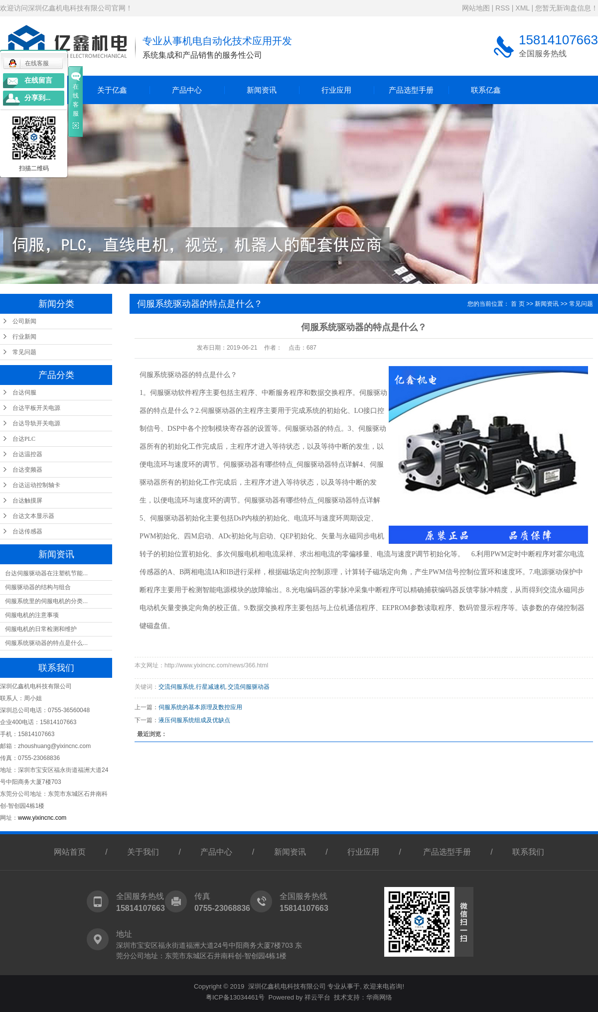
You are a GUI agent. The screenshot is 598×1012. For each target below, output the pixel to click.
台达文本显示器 (33, 515)
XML (522, 8)
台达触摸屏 (27, 500)
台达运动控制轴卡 (36, 485)
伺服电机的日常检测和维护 (41, 629)
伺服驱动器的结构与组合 (38, 587)
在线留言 (38, 80)
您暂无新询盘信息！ (566, 8)
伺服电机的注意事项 (32, 615)
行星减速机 (211, 686)
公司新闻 (24, 321)
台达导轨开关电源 (36, 423)
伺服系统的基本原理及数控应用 (200, 707)
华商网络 (379, 997)
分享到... (37, 98)
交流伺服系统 (176, 686)
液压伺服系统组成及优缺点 (194, 720)
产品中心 (187, 90)
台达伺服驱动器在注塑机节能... (46, 573)
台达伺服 (24, 392)
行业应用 (336, 90)
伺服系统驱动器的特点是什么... (46, 642)
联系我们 (528, 852)
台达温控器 (27, 454)
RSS (502, 8)
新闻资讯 (262, 90)
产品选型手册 (411, 90)
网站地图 (476, 8)
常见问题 (24, 352)
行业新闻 (24, 336)
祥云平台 (317, 997)
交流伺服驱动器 (249, 686)
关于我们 (143, 852)
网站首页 (70, 852)
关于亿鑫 (112, 90)
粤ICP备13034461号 (235, 997)
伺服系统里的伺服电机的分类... (46, 601)
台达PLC (23, 438)
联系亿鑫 (486, 90)
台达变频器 (27, 469)
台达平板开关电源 (36, 407)
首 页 (517, 303)
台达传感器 (27, 531)
